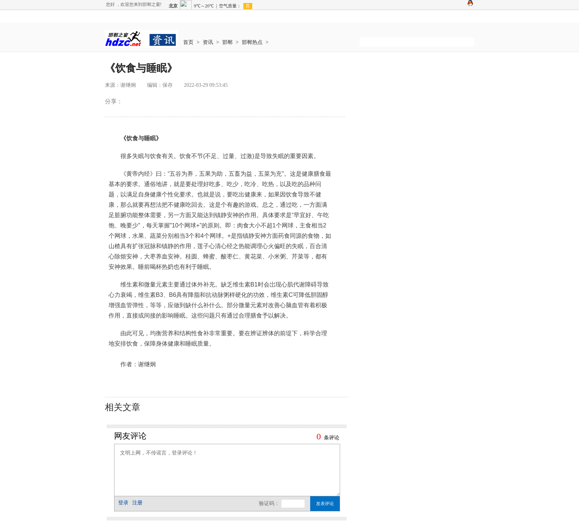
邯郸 (227, 42)
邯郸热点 (252, 42)
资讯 (208, 42)
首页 (188, 42)
